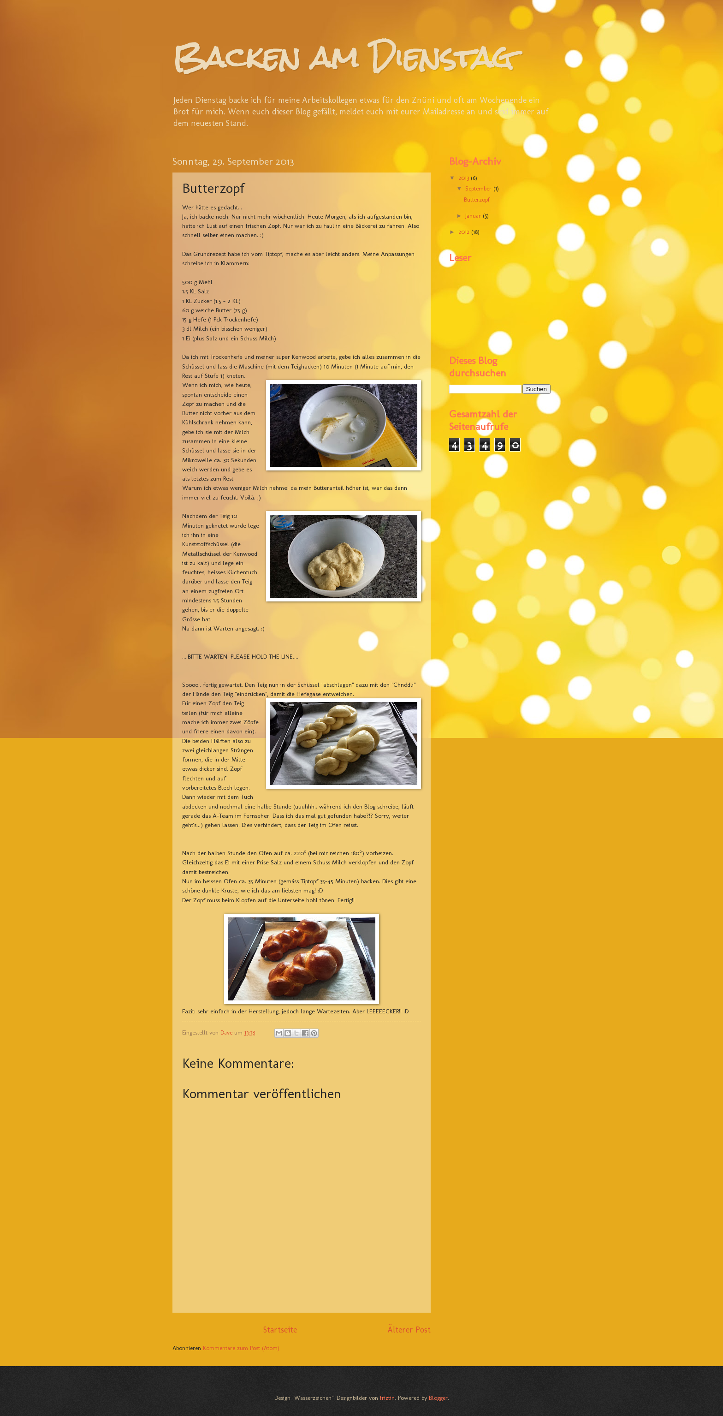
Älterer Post (409, 1330)
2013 (464, 177)
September (479, 188)
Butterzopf (477, 199)
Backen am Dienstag (342, 56)
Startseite (280, 1330)
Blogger (438, 1397)
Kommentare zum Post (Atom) (241, 1348)
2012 (464, 231)
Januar (474, 215)
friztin (387, 1397)
